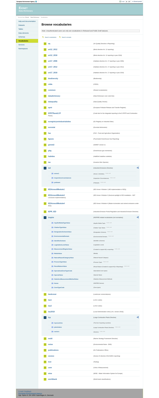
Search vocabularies (50, 37)
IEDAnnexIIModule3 (56, 195)
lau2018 (51, 312)
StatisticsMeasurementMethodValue (66, 279)
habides (51, 156)
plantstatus (58, 327)
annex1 (56, 173)
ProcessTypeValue (60, 262)
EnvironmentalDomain (61, 236)
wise (50, 373)
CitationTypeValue (60, 227)
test (49, 362)
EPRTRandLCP (54, 113)
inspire (51, 217)
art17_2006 (52, 61)
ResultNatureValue (60, 266)
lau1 (50, 300)
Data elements (23, 33)
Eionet (27, 17)
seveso (51, 356)
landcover (52, 294)
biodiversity (53, 78)
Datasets (21, 25)
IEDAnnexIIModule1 (56, 189)
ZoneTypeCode (59, 287)
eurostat (51, 127)
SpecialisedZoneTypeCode (63, 271)
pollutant (57, 182)
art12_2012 (52, 49)
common (52, 90)
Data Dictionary (34, 17)
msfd (50, 338)
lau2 (50, 306)
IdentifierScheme (60, 241)
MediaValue (58, 253)
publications (53, 350)
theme (56, 283)
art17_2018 (52, 73)
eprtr (50, 107)
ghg (49, 151)
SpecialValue (58, 275)
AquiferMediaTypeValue (62, 223)
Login (123, 1)
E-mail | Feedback (24, 391)
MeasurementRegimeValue (63, 249)
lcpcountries (58, 323)
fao (49, 133)
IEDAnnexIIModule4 (56, 203)
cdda (50, 84)
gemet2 (51, 145)
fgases (51, 139)
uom (50, 368)
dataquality (52, 102)
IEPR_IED (52, 212)
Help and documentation (27, 21)
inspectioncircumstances (62, 178)
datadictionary (54, 96)
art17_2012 (52, 67)
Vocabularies (23, 41)
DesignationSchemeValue (62, 232)
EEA (27, 1)
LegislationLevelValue (61, 245)
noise (50, 344)
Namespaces (23, 48)
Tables (20, 29)
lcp (49, 317)
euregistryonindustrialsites (59, 122)
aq (49, 44)
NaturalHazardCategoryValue (64, 257)
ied (49, 168)
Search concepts (66, 37)
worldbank (52, 379)
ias (49, 162)
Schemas (21, 37)
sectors (56, 331)
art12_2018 (52, 55)
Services (21, 45)
